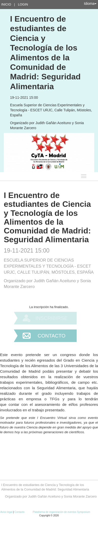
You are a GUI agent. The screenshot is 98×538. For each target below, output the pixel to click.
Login (23, 4)
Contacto (51, 335)
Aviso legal (6, 512)
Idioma (90, 4)
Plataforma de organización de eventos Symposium (61, 512)
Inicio (6, 4)
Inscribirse (51, 318)
